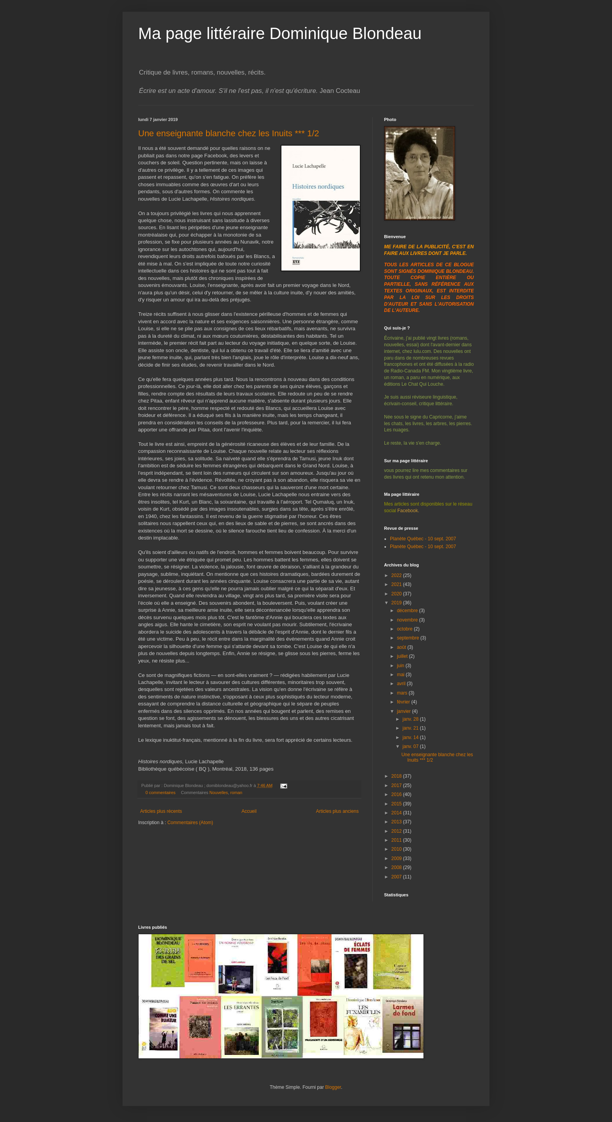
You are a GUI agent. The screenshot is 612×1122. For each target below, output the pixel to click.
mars (403, 693)
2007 (397, 877)
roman (236, 792)
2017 (397, 785)
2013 (397, 822)
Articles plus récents (161, 811)
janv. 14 (411, 737)
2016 (397, 794)
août (402, 647)
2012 (397, 831)
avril (402, 683)
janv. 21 (411, 728)
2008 (397, 867)
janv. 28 (411, 719)
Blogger (333, 1087)
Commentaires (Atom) (190, 822)
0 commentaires (161, 792)
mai (401, 674)
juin (401, 665)
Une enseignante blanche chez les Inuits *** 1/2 (228, 133)
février (404, 702)
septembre (408, 638)
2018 (397, 776)
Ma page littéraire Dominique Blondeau (280, 33)
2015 (397, 804)
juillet (403, 656)
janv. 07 (411, 746)
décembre (408, 610)
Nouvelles (219, 792)
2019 (397, 603)
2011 (397, 840)
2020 (397, 594)
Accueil (249, 811)
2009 (397, 858)
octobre (405, 629)
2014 (397, 813)
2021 (397, 584)
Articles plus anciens (337, 811)
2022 (397, 575)
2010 (397, 849)
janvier (404, 711)
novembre (408, 620)
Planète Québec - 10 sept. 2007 (423, 538)
